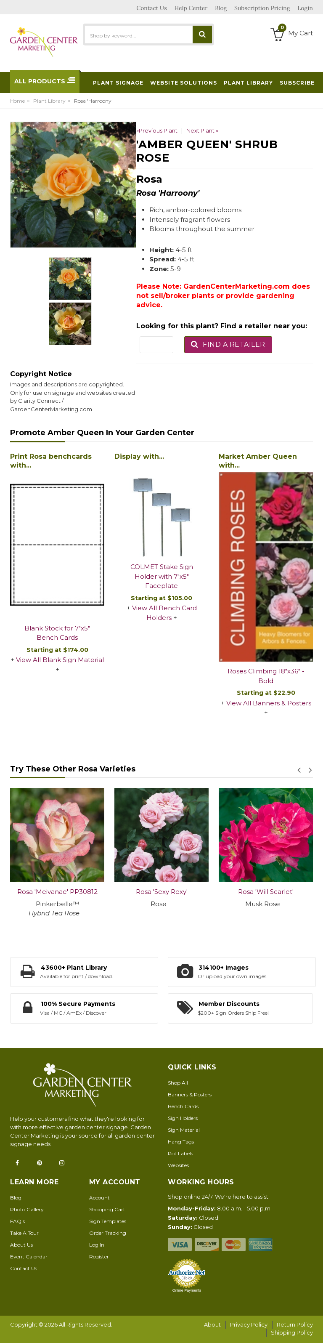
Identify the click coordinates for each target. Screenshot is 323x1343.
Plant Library (49, 101)
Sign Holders (183, 1118)
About (212, 1324)
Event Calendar (29, 1256)
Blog (15, 1197)
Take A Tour (24, 1233)
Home (17, 101)
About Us (21, 1245)
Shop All (178, 1083)
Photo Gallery (27, 1209)
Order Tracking (107, 1233)
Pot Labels (180, 1153)
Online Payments (186, 1290)
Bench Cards (183, 1106)
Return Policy (295, 1324)
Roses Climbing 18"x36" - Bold (266, 676)
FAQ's (17, 1221)
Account (99, 1197)
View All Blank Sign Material (60, 660)
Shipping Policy (292, 1332)
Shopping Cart (107, 1209)
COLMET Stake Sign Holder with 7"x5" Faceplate (161, 576)
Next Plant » (202, 130)
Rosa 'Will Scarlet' (266, 892)
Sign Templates (107, 1221)
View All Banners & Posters (268, 703)
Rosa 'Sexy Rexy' (162, 892)
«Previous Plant (156, 130)
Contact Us (23, 1268)
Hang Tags (181, 1141)
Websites (178, 1165)
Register (99, 1256)
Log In (96, 1245)
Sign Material (184, 1130)
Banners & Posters (190, 1094)
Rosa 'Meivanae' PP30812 (57, 892)
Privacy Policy (248, 1324)
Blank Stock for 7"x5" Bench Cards (57, 633)
